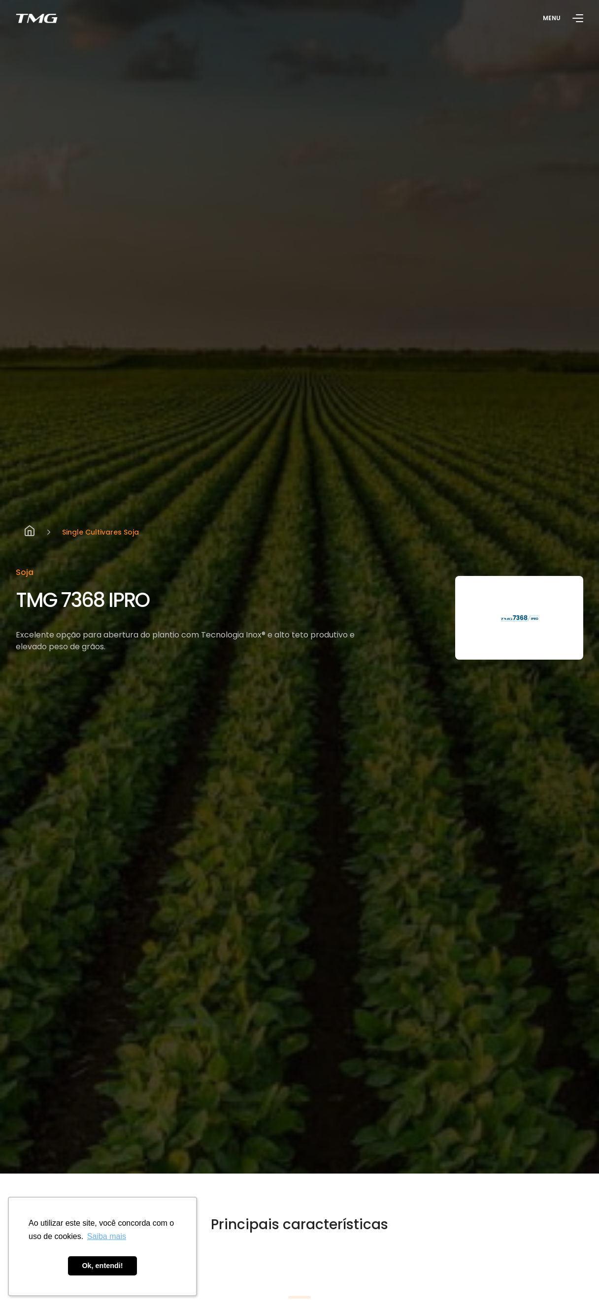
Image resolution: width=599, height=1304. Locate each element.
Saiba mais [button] (106, 1236)
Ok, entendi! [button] (102, 1266)
